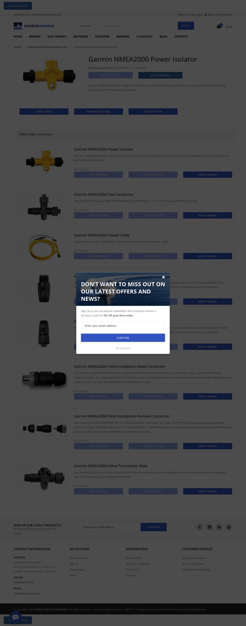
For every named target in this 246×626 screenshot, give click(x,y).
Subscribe (123, 337)
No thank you (123, 347)
